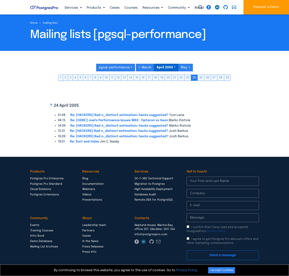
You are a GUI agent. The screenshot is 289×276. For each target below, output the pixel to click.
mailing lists (50, 23)
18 (155, 77)
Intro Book (37, 235)
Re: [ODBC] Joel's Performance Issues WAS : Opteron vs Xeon (119, 120)
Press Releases (93, 246)
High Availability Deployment (153, 189)
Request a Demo (266, 7)
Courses (131, 7)
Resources (151, 7)
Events (34, 225)
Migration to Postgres (149, 184)
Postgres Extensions (44, 194)
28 (220, 77)
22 (181, 77)
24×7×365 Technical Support (153, 178)
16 (143, 77)
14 (130, 77)
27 (214, 77)
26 (207, 77)
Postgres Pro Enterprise (47, 178)
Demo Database (41, 241)
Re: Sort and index (84, 141)
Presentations (92, 199)
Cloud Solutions (40, 189)
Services (72, 7)
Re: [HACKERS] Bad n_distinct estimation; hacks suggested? (119, 115)
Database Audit (145, 194)
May (184, 67)
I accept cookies (221, 270)
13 (124, 77)
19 (161, 77)
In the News (90, 241)
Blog (85, 178)
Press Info (89, 251)
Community (177, 7)
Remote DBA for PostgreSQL (153, 199)
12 (118, 77)
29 (227, 77)
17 (149, 77)
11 (112, 77)
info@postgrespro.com (150, 234)
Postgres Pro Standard (46, 184)
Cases (115, 7)
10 (106, 77)
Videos (87, 194)
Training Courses (41, 230)
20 (168, 77)
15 (136, 77)
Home (34, 23)
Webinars (88, 189)
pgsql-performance (114, 67)
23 (187, 77)
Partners (88, 230)
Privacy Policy (216, 231)
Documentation (93, 184)
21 (174, 77)
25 (201, 77)
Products (94, 7)
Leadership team (94, 225)
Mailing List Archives (44, 246)
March (147, 67)
